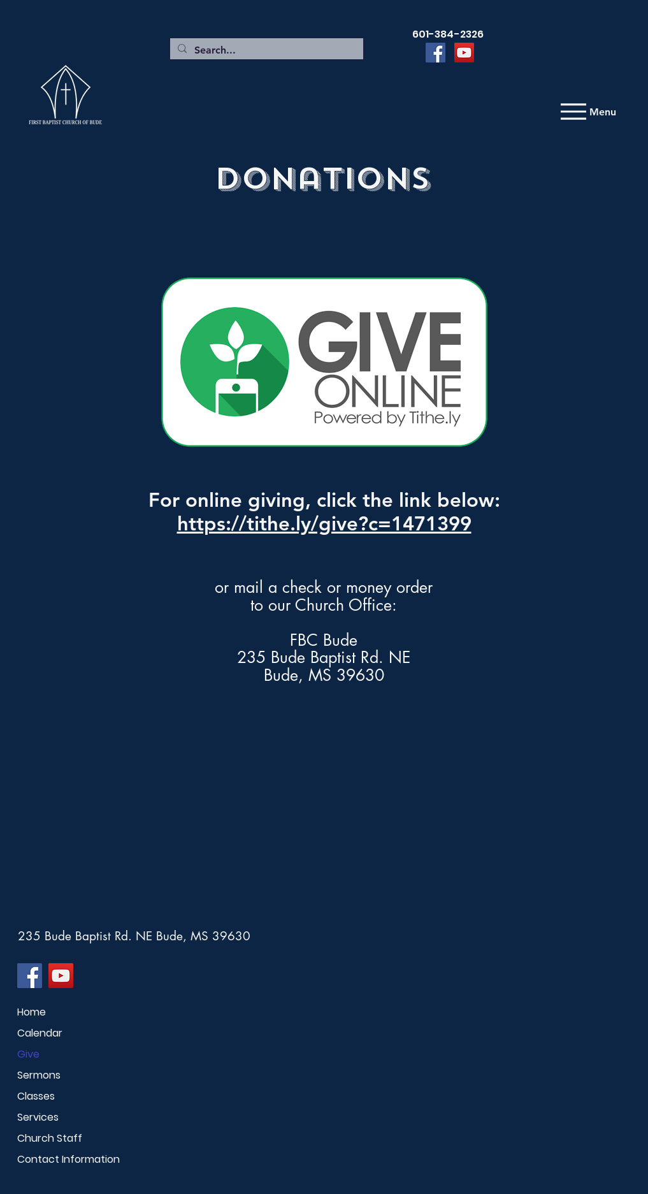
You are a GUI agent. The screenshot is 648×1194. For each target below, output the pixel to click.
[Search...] (265, 50)
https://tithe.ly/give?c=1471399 (324, 523)
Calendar (39, 1033)
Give (28, 1054)
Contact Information (62, 1159)
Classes (36, 1096)
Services (38, 1117)
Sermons (39, 1075)
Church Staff (49, 1138)
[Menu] (587, 111)
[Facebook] (435, 52)
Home (31, 1012)
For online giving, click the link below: (324, 500)
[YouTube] (464, 52)
